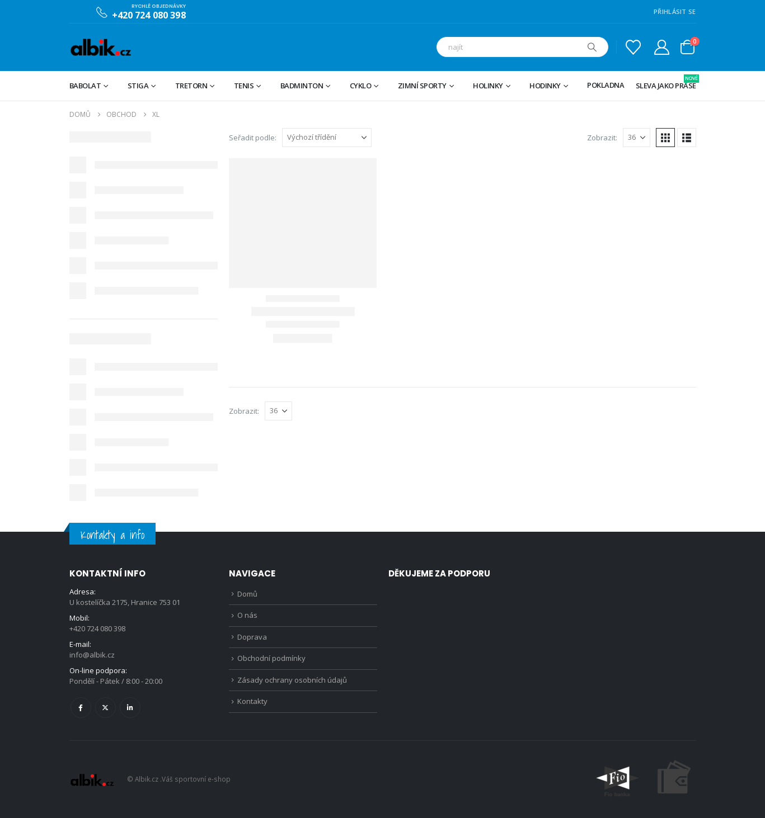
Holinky (488, 86)
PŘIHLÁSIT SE (675, 11)
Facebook (81, 707)
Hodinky (545, 86)
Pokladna (605, 85)
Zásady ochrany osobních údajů (292, 680)
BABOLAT (85, 86)
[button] (665, 137)
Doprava (252, 637)
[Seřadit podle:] (327, 137)
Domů (247, 594)
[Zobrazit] (636, 137)
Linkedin (130, 707)
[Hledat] (592, 46)
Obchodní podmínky (271, 658)
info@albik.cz (92, 655)
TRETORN (191, 86)
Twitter (105, 707)
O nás (247, 615)
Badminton (301, 86)
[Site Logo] (100, 47)
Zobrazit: (602, 138)
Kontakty (252, 701)
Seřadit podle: (252, 138)
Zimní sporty (422, 86)
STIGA (138, 86)
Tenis (244, 86)
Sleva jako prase (666, 82)
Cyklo (361, 86)
